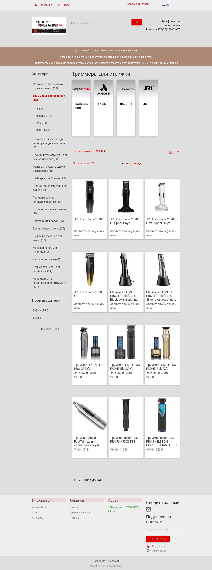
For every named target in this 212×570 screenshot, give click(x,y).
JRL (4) (40, 108)
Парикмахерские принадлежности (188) (47, 199)
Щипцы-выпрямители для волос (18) (50, 188)
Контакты (37, 517)
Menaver (114, 560)
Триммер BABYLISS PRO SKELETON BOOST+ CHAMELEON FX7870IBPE (161, 443)
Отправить (158, 539)
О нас (35, 512)
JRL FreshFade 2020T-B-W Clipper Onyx (161, 221)
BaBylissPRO (40, 310)
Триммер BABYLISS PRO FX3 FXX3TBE (124, 439)
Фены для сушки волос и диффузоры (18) (49, 168)
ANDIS (37, 318)
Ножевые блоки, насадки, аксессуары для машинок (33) (49, 143)
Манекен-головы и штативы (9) (45, 250)
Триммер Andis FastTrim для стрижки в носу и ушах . (86, 443)
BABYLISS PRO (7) (46, 115)
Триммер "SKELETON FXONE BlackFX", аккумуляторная (125, 368)
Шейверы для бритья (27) (49, 178)
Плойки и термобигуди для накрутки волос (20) (50, 157)
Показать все (50, 329)
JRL (145, 104)
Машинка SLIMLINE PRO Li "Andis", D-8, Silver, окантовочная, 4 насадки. (161, 297)
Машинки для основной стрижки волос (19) (48, 86)
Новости (74, 507)
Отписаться (159, 550)
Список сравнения (80, 512)
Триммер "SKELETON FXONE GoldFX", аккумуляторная (161, 368)
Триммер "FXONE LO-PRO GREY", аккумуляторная (89, 368)
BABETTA (126, 104)
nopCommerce (113, 566)
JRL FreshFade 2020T (89, 219)
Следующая (93, 480)
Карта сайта (39, 507)
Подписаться (160, 546)
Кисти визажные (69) (46, 259)
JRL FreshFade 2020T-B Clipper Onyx (125, 221)
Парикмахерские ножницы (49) (50, 211)
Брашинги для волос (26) (49, 228)
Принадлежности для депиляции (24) (46, 269)
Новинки (74, 517)
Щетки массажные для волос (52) (47, 238)
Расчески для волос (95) (48, 221)
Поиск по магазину (81, 23)
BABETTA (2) (43, 129)
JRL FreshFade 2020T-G (89, 294)
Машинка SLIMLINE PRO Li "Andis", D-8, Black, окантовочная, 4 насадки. (125, 297)
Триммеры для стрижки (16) (49, 98)
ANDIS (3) (41, 122)
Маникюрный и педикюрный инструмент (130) (49, 283)
